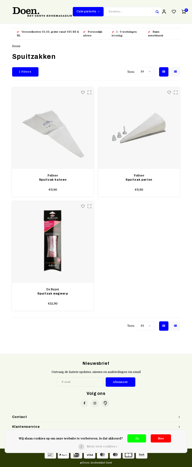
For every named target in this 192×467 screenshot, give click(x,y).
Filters (25, 71)
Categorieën (88, 11)
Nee (161, 438)
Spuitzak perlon (139, 179)
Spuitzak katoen (53, 179)
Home (16, 46)
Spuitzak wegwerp (52, 293)
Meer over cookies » (102, 446)
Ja (137, 438)
